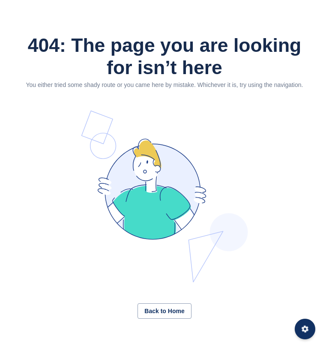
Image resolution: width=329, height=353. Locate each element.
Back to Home (164, 311)
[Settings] (305, 329)
